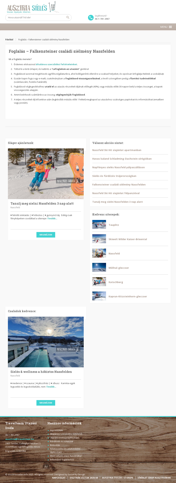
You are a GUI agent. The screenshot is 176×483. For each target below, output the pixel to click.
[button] (163, 26)
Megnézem (46, 234)
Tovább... (52, 218)
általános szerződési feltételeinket (56, 64)
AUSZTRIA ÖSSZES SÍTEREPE (117, 477)
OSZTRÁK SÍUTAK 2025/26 (84, 477)
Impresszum (56, 430)
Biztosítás (55, 445)
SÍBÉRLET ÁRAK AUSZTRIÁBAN (154, 477)
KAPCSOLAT (58, 477)
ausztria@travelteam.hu (19, 439)
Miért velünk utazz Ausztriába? (66, 455)
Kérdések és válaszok (61, 441)
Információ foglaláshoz (62, 459)
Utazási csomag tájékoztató (64, 437)
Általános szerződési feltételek (66, 433)
